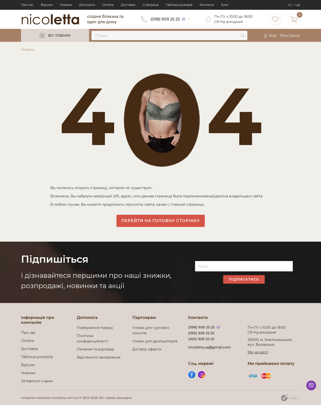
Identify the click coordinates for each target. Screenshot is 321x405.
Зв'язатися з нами (37, 381)
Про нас (27, 5)
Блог (225, 5)
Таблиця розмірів (179, 5)
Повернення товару (95, 328)
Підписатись (244, 279)
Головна (27, 49)
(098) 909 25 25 (165, 19)
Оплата (108, 5)
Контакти (207, 5)
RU (290, 5)
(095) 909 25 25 (201, 333)
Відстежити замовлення (98, 357)
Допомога (87, 5)
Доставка (128, 5)
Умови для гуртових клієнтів (150, 330)
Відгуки (47, 5)
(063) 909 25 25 (201, 339)
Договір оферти (146, 349)
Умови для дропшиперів (154, 341)
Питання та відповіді (95, 349)
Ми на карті (258, 352)
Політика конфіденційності (93, 338)
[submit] (242, 35)
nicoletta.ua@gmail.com (209, 347)
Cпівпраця (151, 5)
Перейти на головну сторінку (160, 220)
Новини (66, 5)
